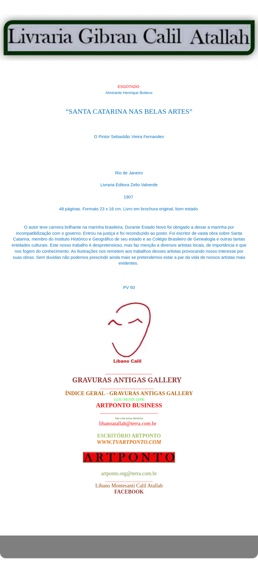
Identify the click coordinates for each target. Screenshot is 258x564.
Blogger (163, 549)
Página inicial (131, 520)
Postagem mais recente (39, 520)
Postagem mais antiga (221, 520)
